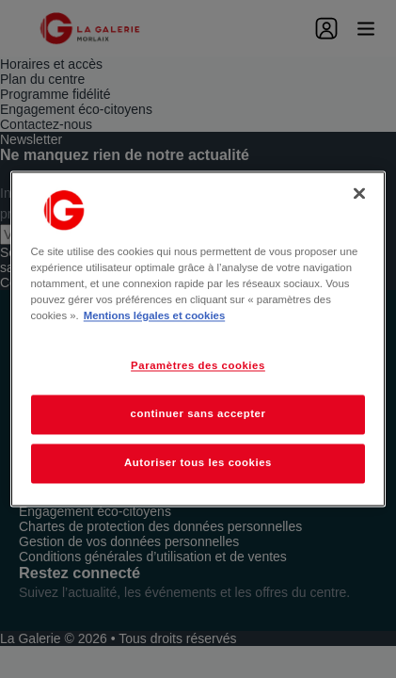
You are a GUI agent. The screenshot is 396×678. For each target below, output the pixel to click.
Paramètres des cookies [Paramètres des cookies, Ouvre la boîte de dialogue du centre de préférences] (198, 366)
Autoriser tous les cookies (198, 463)
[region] (198, 338)
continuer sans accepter (198, 414)
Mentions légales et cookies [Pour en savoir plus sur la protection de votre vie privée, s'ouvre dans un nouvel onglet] (154, 316)
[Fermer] (359, 193)
